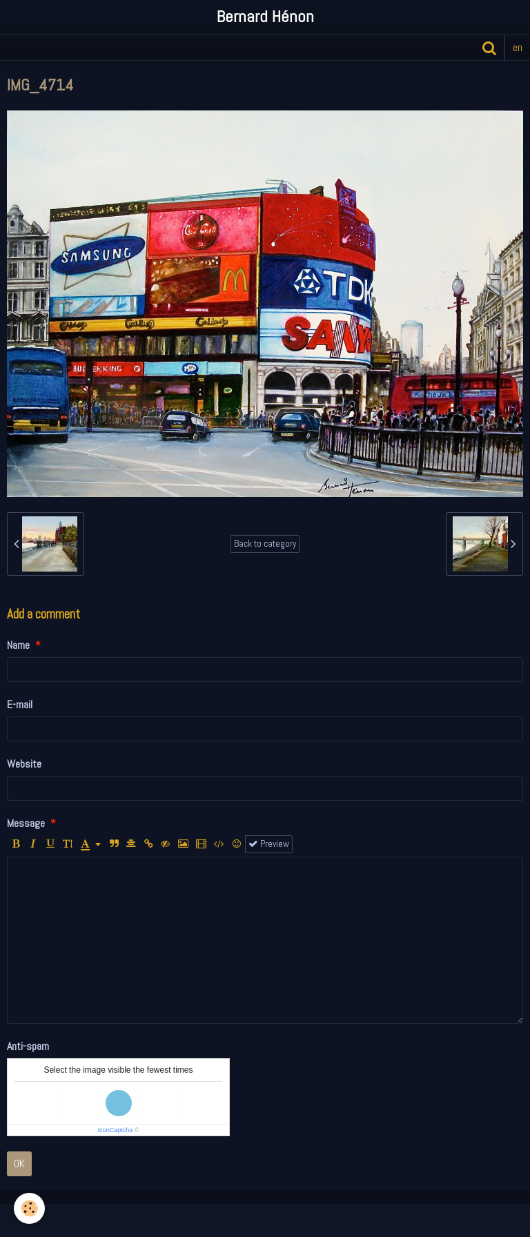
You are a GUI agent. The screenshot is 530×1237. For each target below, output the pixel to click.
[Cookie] (29, 1208)
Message (26, 823)
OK (19, 1163)
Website (24, 764)
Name (18, 645)
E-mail (19, 704)
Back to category (265, 543)
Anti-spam (28, 1046)
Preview (268, 844)
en (517, 47)
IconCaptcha (115, 1130)
